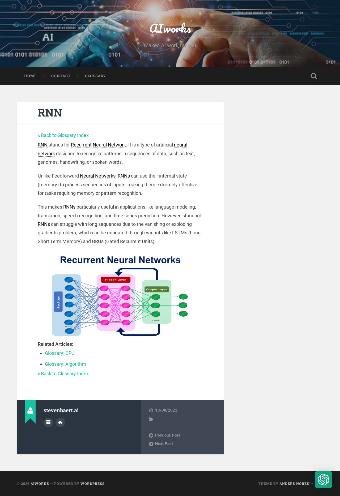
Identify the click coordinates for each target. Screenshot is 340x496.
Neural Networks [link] (98, 176)
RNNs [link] (124, 176)
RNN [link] (43, 145)
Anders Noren (294, 483)
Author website (60, 422)
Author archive (48, 422)
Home (30, 76)
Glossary (95, 76)
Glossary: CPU (60, 353)
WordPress (92, 483)
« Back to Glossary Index (63, 135)
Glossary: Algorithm (65, 364)
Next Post (164, 443)
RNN (50, 112)
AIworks (170, 28)
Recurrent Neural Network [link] (98, 145)
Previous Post (167, 435)
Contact (61, 76)
